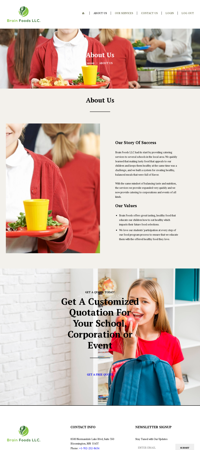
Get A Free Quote (100, 338)
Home (91, 59)
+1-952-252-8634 (89, 412)
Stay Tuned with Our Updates (151, 403)
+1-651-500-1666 (89, 416)
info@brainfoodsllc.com (84, 421)
